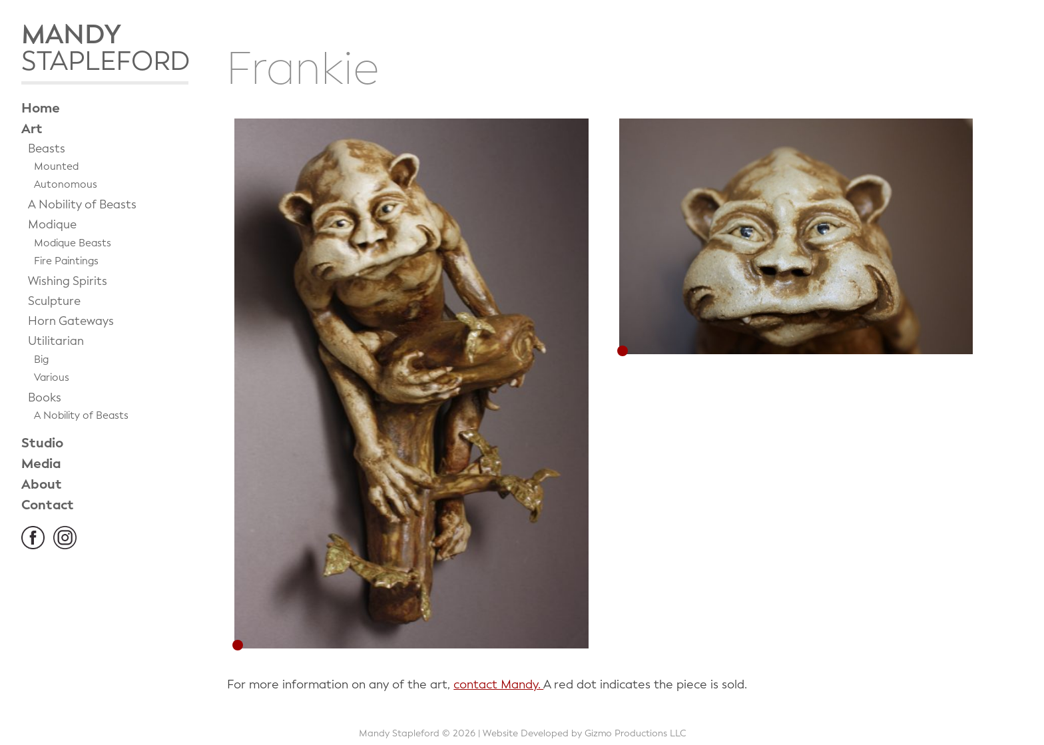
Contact (47, 505)
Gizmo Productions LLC (635, 733)
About (41, 484)
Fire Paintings (66, 261)
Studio (42, 443)
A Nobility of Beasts (82, 205)
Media (41, 463)
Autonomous (65, 184)
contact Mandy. (498, 684)
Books (44, 398)
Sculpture (54, 301)
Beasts (46, 149)
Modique (52, 225)
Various (51, 377)
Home (40, 108)
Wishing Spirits (67, 281)
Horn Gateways (71, 321)
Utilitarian (56, 341)
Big (41, 360)
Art (32, 129)
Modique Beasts (72, 243)
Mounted (56, 166)
